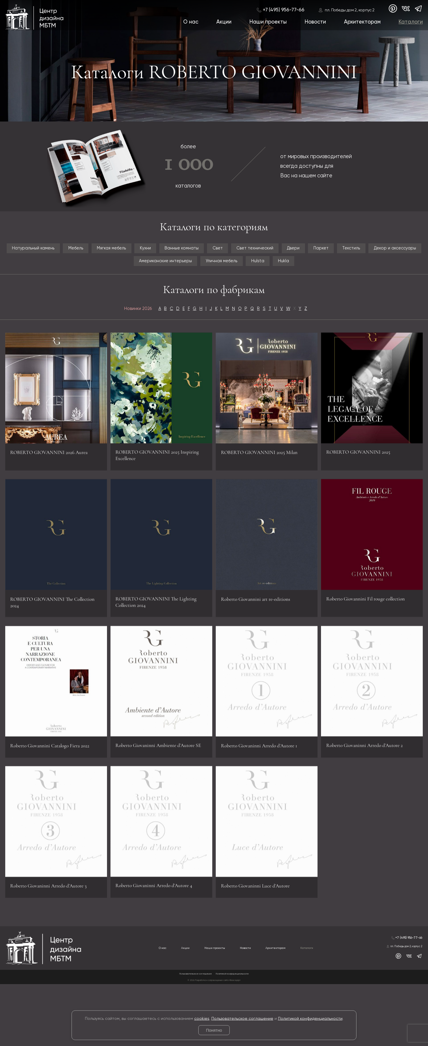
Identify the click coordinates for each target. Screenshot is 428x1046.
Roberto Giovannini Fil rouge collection (371, 640)
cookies (201, 1018)
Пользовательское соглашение (242, 1018)
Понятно (214, 1030)
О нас (187, 22)
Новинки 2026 (109, 343)
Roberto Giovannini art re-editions (262, 645)
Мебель (113, 251)
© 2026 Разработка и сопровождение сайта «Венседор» (214, 1041)
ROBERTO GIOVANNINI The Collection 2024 (51, 645)
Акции (221, 22)
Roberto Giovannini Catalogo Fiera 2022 (55, 794)
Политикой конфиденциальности (310, 1018)
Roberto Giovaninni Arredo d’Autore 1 (264, 794)
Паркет (64, 270)
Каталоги (410, 22)
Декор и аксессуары (174, 270)
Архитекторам (361, 22)
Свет (327, 251)
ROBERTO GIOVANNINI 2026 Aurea (51, 495)
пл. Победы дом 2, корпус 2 (347, 10)
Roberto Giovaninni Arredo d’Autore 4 (158, 939)
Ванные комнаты (274, 251)
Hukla (214, 290)
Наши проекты (265, 22)
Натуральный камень (49, 251)
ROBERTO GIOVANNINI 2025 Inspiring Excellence (156, 490)
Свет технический (383, 251)
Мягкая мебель (168, 251)
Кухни (220, 251)
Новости (313, 22)
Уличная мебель (351, 270)
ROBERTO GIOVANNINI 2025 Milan (262, 495)
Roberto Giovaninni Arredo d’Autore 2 (369, 789)
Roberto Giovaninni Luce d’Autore (260, 944)
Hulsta (404, 270)
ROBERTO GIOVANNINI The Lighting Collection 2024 (159, 640)
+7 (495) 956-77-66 (281, 9)
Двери (23, 270)
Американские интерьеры (266, 270)
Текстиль (108, 270)
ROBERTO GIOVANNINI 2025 (367, 490)
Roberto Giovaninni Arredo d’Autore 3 (53, 944)
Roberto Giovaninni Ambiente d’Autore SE (149, 789)
